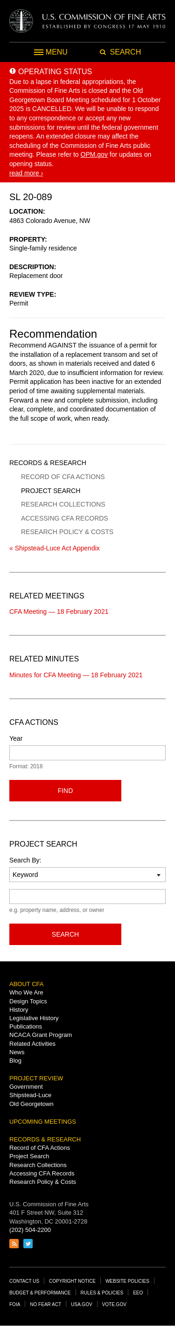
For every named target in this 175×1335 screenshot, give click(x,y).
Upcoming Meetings (42, 1121)
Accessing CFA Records (64, 518)
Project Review (36, 1078)
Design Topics (28, 1001)
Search (65, 934)
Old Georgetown (31, 1103)
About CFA (26, 983)
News (17, 1052)
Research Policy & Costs (67, 531)
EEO (138, 1292)
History (18, 1009)
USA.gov (81, 1304)
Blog (15, 1060)
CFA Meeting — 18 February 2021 (58, 611)
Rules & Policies (102, 1292)
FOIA (14, 1304)
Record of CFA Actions (63, 476)
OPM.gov (94, 154)
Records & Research (47, 462)
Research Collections (63, 504)
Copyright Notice (72, 1281)
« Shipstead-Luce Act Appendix (54, 548)
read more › (26, 173)
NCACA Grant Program (40, 1034)
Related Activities (32, 1043)
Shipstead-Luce (30, 1095)
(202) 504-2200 (30, 1229)
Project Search (50, 490)
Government (26, 1086)
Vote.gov (114, 1304)
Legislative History (34, 1018)
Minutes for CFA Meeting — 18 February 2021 (76, 675)
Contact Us (24, 1281)
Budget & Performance (40, 1292)
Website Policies (127, 1281)
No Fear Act (45, 1304)
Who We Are (26, 992)
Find (65, 790)
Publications (25, 1026)
